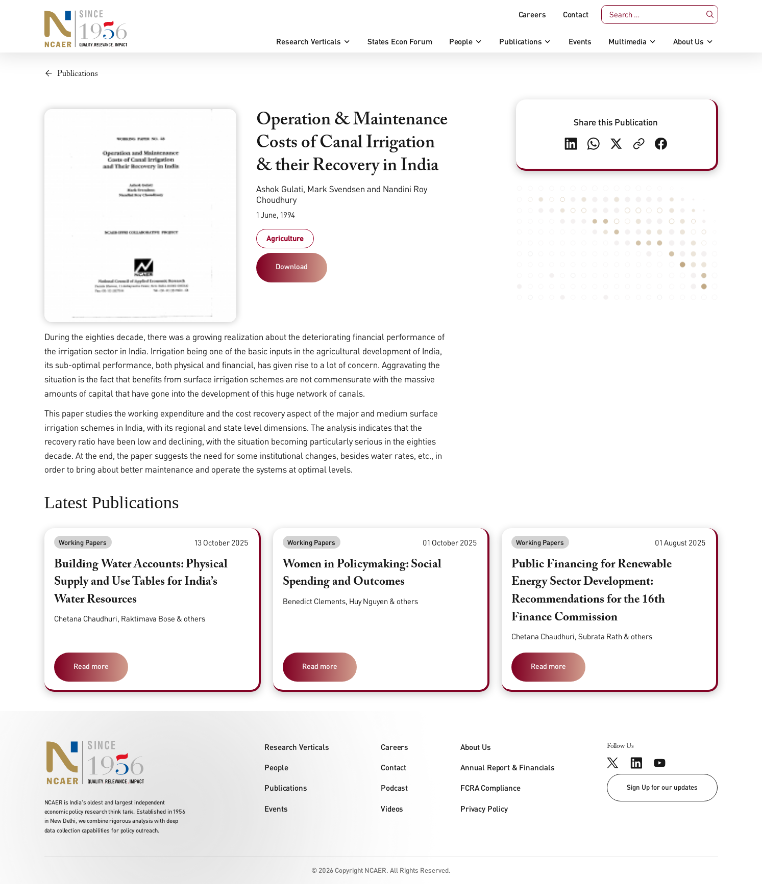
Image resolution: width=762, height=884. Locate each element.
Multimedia (627, 41)
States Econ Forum (399, 41)
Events (580, 41)
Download (292, 266)
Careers (532, 14)
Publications (520, 41)
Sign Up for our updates (662, 787)
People (461, 41)
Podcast (394, 787)
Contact (575, 14)
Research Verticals (308, 41)
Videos (392, 808)
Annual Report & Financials (507, 767)
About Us (688, 41)
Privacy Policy (484, 808)
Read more (91, 666)
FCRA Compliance (490, 787)
